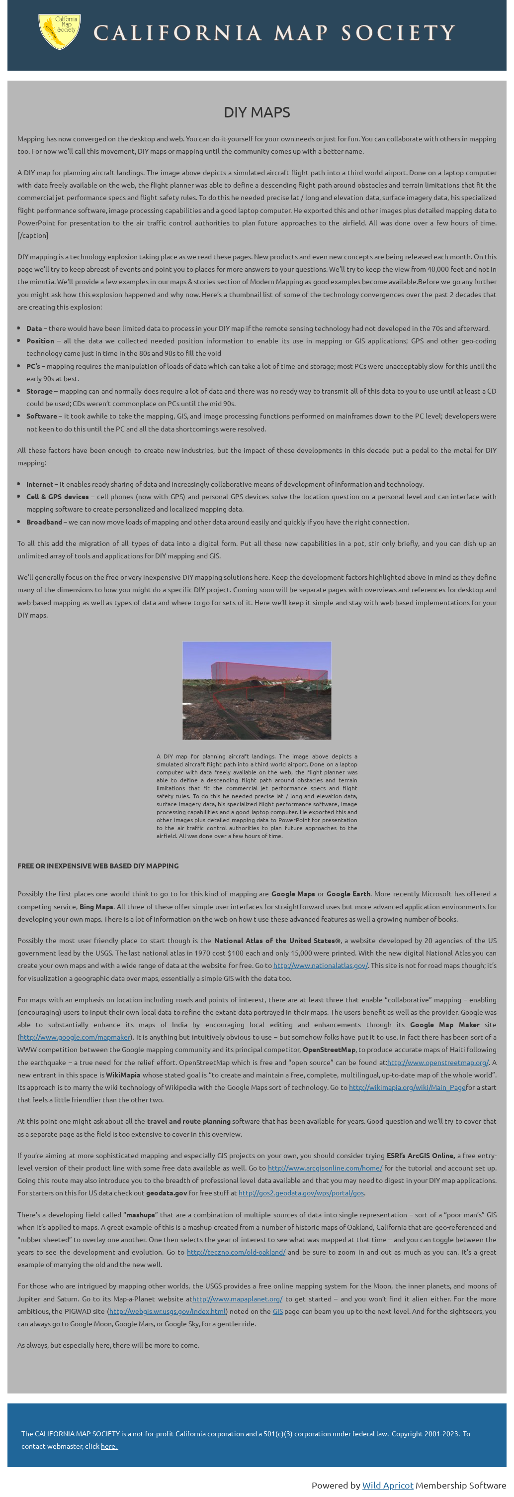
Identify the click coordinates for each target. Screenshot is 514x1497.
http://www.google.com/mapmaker (75, 1036)
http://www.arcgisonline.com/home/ (325, 1167)
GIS (278, 1310)
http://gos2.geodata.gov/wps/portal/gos (301, 1192)
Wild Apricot (388, 1485)
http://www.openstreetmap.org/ (438, 1062)
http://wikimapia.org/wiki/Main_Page (407, 1086)
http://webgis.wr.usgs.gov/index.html (167, 1310)
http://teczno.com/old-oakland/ (236, 1251)
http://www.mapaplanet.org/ (237, 1298)
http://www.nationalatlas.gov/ (320, 965)
